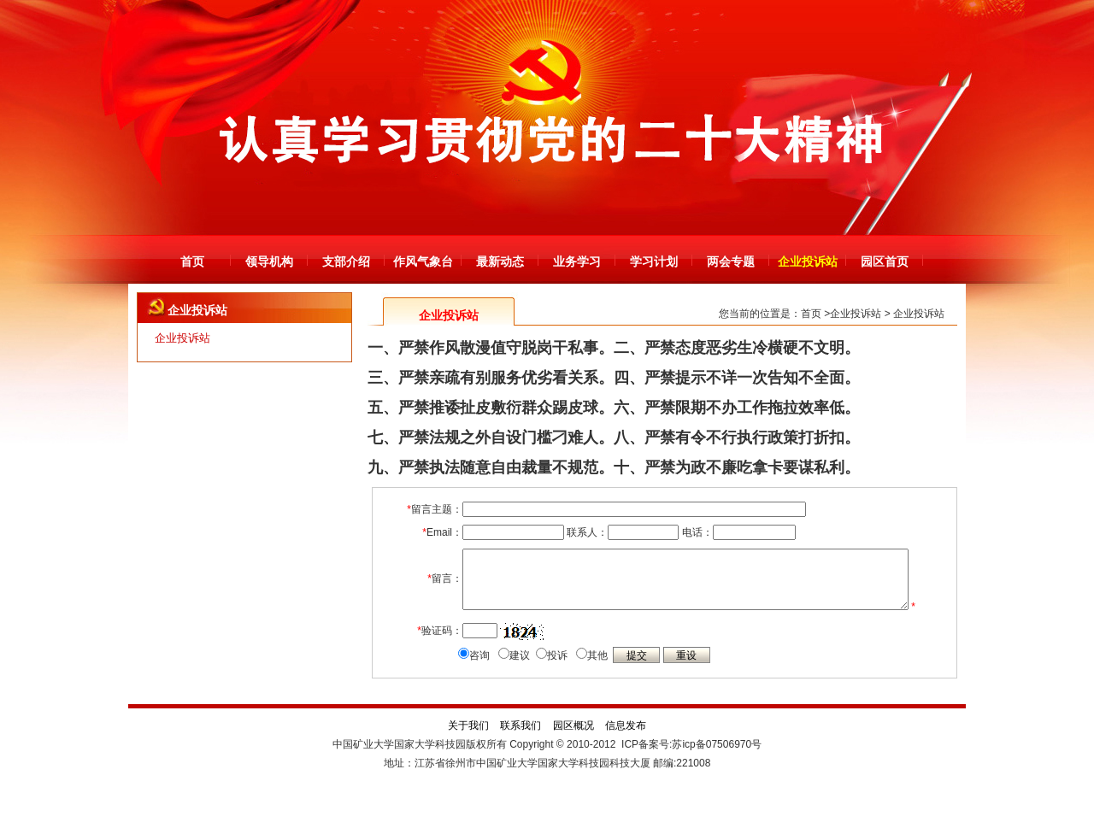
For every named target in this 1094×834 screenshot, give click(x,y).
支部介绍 (346, 261)
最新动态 (500, 261)
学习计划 (654, 261)
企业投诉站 (808, 261)
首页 (192, 261)
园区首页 (885, 261)
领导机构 (269, 261)
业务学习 (577, 261)
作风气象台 (423, 261)
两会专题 (731, 261)
